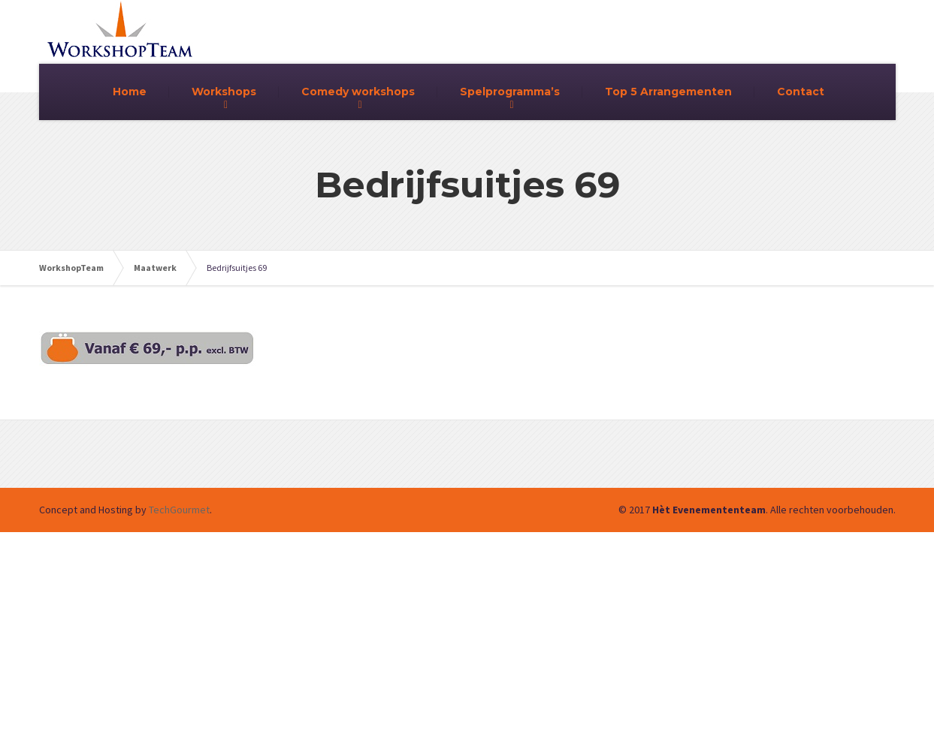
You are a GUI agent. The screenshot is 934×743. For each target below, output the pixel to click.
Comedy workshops (358, 91)
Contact (800, 91)
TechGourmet (179, 509)
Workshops (224, 91)
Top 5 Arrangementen (668, 91)
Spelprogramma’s (510, 91)
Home (130, 91)
